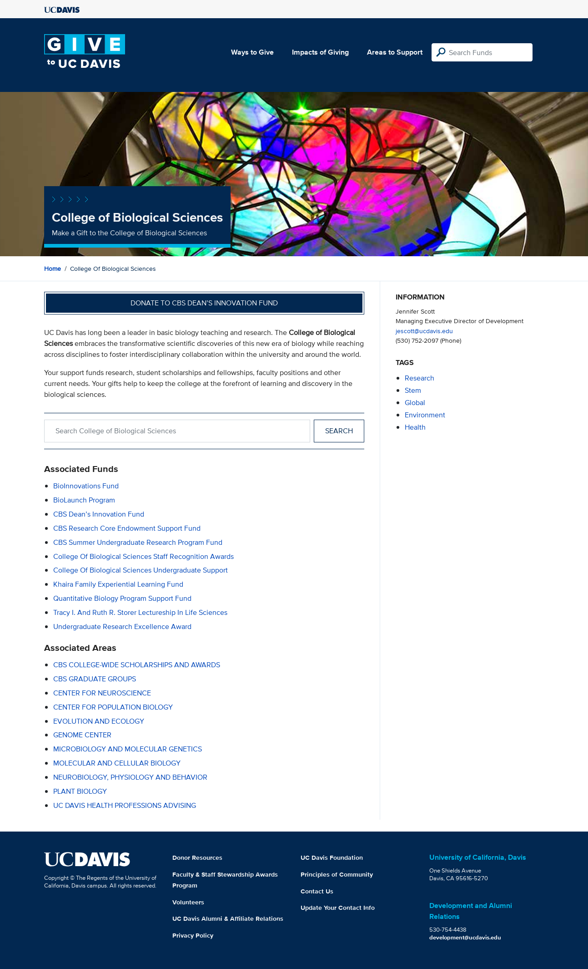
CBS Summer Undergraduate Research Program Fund (137, 542)
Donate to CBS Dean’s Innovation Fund (204, 303)
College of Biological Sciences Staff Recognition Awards (143, 556)
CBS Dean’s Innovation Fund (98, 514)
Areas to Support (394, 52)
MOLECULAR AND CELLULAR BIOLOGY (117, 763)
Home (52, 268)
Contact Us (317, 891)
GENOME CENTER (82, 735)
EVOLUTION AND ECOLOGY (98, 721)
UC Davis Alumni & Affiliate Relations (227, 918)
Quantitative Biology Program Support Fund (122, 598)
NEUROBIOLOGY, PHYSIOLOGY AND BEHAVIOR (130, 777)
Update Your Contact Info (338, 907)
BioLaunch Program (84, 500)
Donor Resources (197, 857)
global (415, 402)
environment (425, 415)
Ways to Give (252, 52)
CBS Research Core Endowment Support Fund (127, 528)
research (419, 378)
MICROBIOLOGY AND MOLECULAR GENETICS (127, 749)
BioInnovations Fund (86, 486)
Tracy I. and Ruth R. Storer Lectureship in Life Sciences (140, 612)
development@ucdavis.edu (465, 937)
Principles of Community (337, 874)
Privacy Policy (192, 935)
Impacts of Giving (320, 52)
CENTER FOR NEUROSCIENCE (102, 693)
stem (413, 390)
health (415, 427)
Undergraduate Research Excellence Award (122, 626)
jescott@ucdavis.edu (424, 330)
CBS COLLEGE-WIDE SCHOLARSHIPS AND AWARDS (136, 665)
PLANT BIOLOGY (80, 791)
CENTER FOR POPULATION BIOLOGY (113, 707)
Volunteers (188, 902)
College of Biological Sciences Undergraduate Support (140, 570)
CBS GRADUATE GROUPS (94, 679)
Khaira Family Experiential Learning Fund (118, 584)
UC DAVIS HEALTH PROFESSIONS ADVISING (124, 805)
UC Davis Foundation (332, 857)
